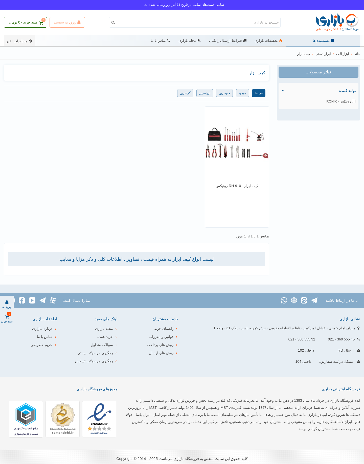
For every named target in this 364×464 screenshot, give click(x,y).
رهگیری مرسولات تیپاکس (96, 361)
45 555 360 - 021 (341, 339)
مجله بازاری (189, 41)
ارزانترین (204, 93)
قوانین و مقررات (163, 336)
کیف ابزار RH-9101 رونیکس (237, 186)
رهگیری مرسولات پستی (97, 352)
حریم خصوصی (44, 344)
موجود (242, 93)
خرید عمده (107, 336)
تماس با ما (160, 41)
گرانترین (185, 93)
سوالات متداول (104, 344)
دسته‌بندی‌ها (323, 41)
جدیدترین (224, 93)
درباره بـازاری (44, 328)
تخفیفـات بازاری (269, 41)
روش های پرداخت (162, 344)
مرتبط (259, 93)
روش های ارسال (163, 352)
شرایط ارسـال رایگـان (227, 41)
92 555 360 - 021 (301, 339)
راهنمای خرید (166, 328)
